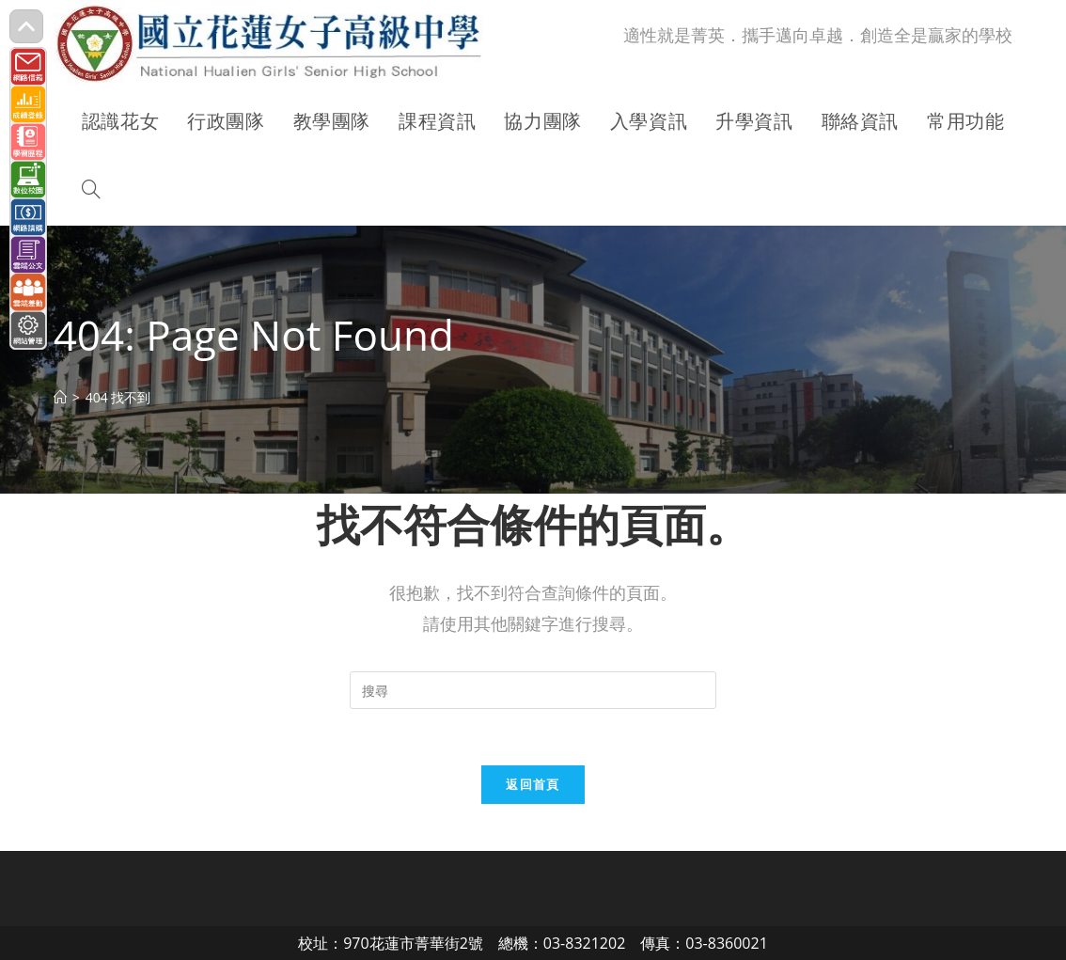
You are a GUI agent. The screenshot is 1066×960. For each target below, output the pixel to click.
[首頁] (60, 397)
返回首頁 (532, 784)
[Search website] (91, 191)
